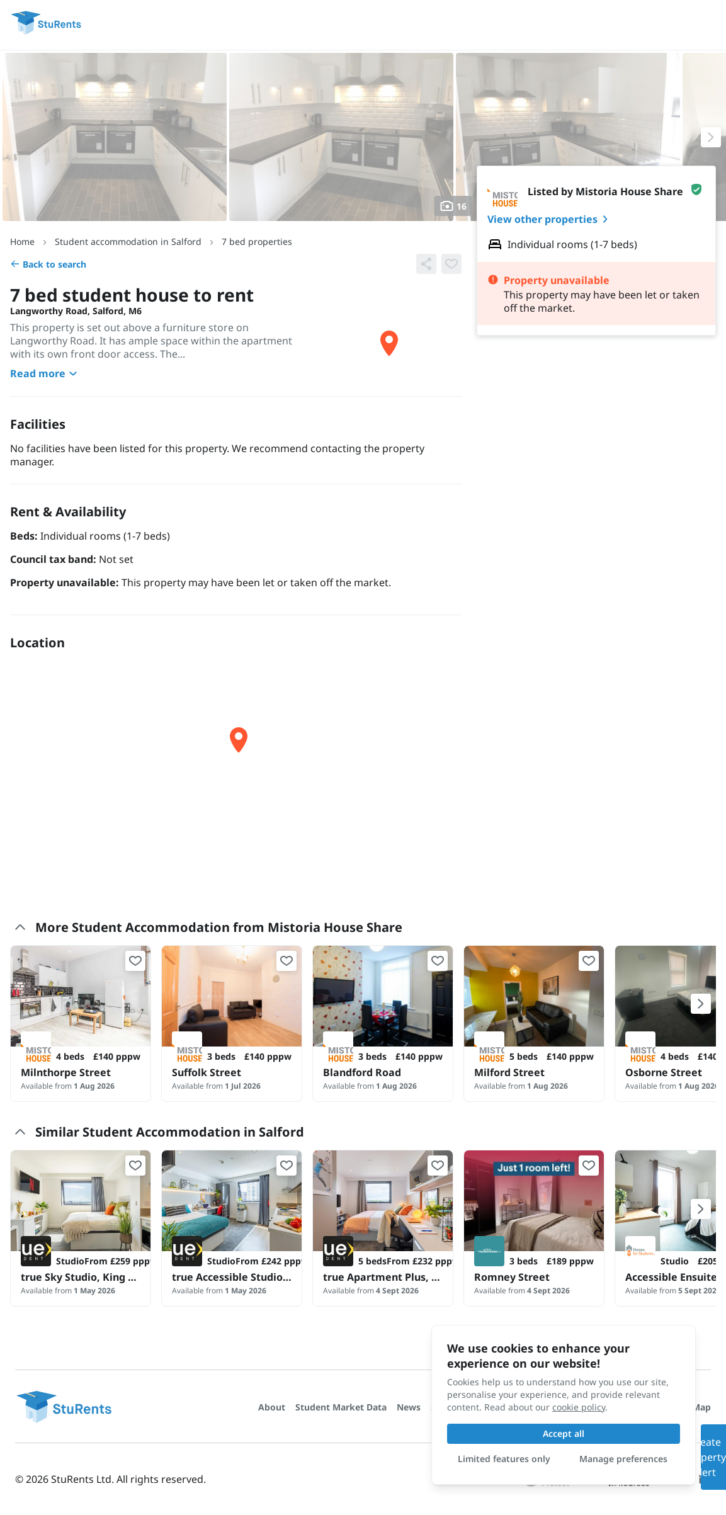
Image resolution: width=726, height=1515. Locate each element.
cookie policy (578, 1407)
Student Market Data (341, 1407)
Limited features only (504, 1459)
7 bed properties (257, 241)
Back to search (48, 264)
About (271, 1407)
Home (22, 241)
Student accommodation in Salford (128, 241)
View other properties (550, 219)
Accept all (563, 1433)
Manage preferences (623, 1459)
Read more (45, 373)
